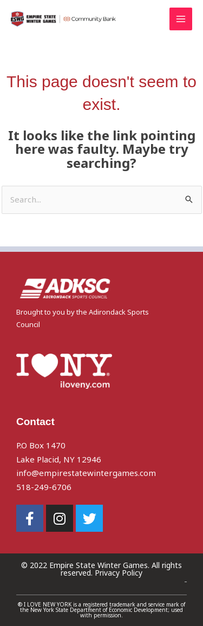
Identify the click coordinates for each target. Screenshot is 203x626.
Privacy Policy (118, 573)
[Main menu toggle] (181, 19)
